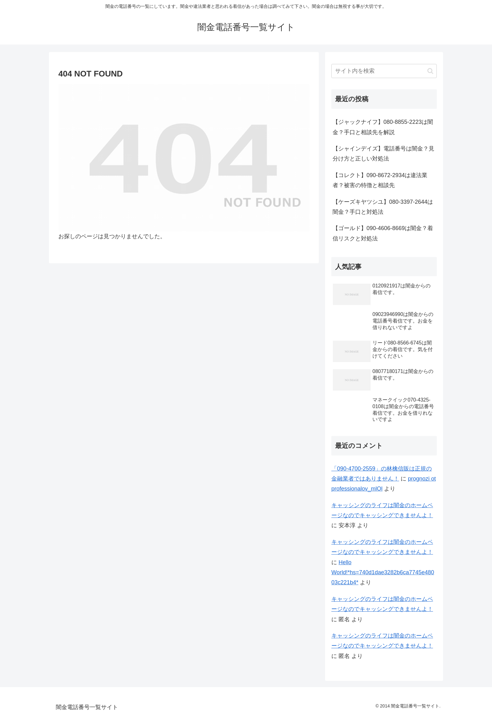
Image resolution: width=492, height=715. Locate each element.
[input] (384, 71)
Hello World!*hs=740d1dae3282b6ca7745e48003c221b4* (382, 572)
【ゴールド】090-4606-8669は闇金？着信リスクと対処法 (383, 233)
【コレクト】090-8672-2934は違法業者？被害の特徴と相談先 (380, 180)
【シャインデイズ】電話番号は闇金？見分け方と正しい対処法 (383, 153)
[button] (430, 71)
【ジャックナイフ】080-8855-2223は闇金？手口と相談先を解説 (383, 127)
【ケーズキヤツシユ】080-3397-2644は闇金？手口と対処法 (383, 207)
